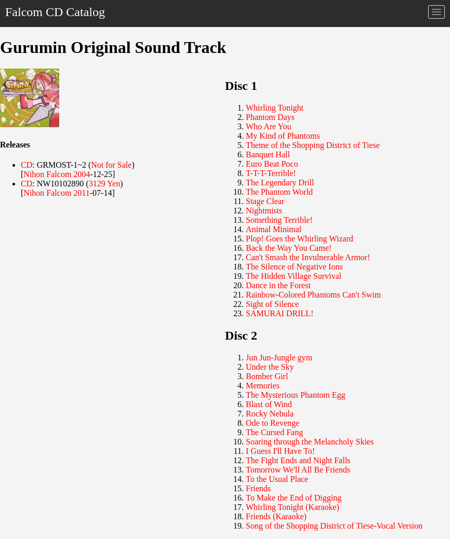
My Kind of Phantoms (283, 135)
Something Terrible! (279, 219)
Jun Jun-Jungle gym (279, 357)
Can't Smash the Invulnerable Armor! (308, 257)
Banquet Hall (268, 154)
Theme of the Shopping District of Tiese (313, 145)
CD (26, 164)
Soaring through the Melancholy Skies (310, 441)
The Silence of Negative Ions (294, 266)
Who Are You (269, 126)
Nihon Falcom (47, 174)
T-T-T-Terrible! (271, 173)
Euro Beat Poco (272, 163)
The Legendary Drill (280, 182)
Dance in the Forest (278, 285)
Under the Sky (270, 366)
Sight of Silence (272, 304)
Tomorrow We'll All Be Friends (298, 469)
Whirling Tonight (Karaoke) (292, 507)
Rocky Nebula (270, 413)
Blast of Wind (269, 404)
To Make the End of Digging (293, 497)
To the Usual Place (277, 479)
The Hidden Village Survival (293, 276)
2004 (81, 174)
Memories (263, 385)
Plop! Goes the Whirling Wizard (299, 238)
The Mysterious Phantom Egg (296, 394)
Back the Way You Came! (289, 248)
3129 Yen (104, 183)
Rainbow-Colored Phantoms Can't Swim (313, 294)
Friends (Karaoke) (276, 516)
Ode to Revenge (272, 423)
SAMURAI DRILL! (279, 313)
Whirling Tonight (274, 107)
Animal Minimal (273, 229)
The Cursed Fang (274, 432)
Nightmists (264, 210)
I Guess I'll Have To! (280, 451)
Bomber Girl (267, 376)
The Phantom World (279, 191)
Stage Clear (265, 201)
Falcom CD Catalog (55, 12)
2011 (81, 192)
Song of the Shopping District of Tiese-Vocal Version (334, 525)
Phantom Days (270, 117)
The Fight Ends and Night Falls (298, 460)
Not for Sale (111, 164)
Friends (258, 488)
